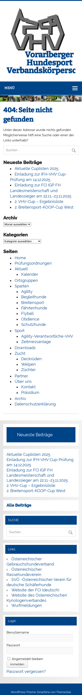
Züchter (28, 369)
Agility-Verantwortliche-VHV (47, 336)
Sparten (22, 286)
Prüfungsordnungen (33, 263)
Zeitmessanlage (36, 341)
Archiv (20, 398)
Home (20, 257)
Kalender (29, 274)
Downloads (25, 347)
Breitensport (32, 302)
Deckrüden (31, 359)
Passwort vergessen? (26, 671)
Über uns (23, 381)
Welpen (28, 364)
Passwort (13, 645)
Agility (27, 291)
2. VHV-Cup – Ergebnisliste (39, 201)
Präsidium (30, 392)
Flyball (27, 313)
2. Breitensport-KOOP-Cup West (44, 207)
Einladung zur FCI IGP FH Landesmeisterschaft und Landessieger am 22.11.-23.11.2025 (40, 190)
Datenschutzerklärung (35, 404)
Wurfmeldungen (26, 605)
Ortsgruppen (26, 280)
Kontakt (28, 387)
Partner (21, 376)
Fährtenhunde (34, 308)
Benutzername (18, 632)
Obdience (30, 319)
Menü (9, 88)
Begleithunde (33, 297)
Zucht (20, 353)
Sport (19, 330)
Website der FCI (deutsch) (35, 590)
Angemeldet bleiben (25, 659)
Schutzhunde (33, 324)
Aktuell (21, 269)
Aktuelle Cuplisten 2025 (36, 168)
